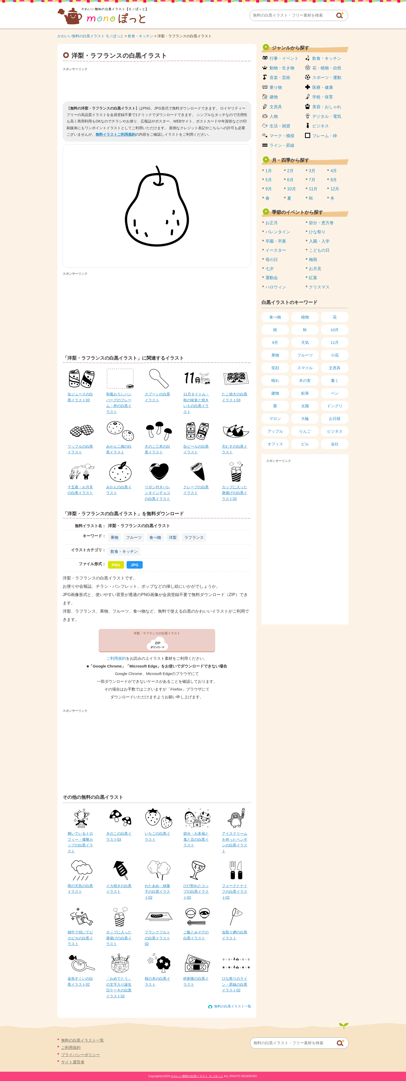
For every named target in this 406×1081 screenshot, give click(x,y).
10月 (291, 189)
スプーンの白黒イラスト (157, 397)
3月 (312, 171)
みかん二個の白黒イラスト (119, 449)
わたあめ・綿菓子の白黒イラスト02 (157, 891)
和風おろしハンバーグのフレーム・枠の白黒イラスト (119, 402)
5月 (268, 180)
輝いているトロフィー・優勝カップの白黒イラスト (80, 842)
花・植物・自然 (326, 68)
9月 (268, 189)
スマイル (305, 368)
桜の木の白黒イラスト (157, 981)
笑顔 (275, 368)
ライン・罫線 (282, 145)
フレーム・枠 (324, 136)
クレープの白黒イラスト (196, 490)
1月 (268, 171)
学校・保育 (322, 97)
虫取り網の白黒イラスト (234, 935)
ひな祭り (317, 232)
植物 (305, 317)
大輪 (305, 418)
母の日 (271, 259)
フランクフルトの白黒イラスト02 (157, 938)
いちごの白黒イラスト (157, 836)
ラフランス (194, 537)
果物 (114, 537)
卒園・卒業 (275, 241)
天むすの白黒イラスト (234, 449)
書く (335, 380)
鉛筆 (305, 393)
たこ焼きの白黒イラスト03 (234, 397)
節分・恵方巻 (321, 223)
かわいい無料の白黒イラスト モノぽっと (90, 36)
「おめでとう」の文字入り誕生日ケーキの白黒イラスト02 (119, 987)
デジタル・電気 (326, 116)
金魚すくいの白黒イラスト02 (80, 981)
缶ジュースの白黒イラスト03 (80, 397)
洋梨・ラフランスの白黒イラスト (157, 633)
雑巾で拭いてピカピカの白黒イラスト (80, 938)
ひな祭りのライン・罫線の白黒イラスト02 (234, 984)
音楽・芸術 (280, 77)
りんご (305, 431)
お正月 (271, 223)
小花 (335, 355)
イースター (275, 250)
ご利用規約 (116, 658)
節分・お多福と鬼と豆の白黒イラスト (196, 839)
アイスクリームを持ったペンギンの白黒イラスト (234, 842)
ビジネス (320, 126)
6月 (290, 180)
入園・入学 (319, 241)
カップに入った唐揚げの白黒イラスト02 (234, 493)
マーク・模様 (282, 136)
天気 (305, 342)
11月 (313, 189)
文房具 (276, 107)
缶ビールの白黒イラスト (196, 449)
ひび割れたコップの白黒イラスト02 (196, 891)
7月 (312, 180)
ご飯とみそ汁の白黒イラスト (196, 935)
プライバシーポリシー (80, 1055)
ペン (335, 393)
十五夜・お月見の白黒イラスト (80, 490)
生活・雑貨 (280, 126)
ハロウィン (275, 287)
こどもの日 (319, 250)
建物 (274, 97)
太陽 (305, 406)
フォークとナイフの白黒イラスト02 (234, 891)
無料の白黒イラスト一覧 (232, 1006)
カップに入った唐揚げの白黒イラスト (119, 938)
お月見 (315, 268)
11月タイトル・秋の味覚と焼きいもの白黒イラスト (196, 402)
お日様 (334, 418)
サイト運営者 (72, 1062)
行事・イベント (284, 58)
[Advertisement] (157, 84)
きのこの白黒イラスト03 (119, 836)
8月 (333, 180)
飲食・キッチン (140, 36)
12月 (334, 189)
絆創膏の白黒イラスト (196, 981)
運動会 (271, 277)
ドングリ (335, 406)
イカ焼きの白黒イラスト (119, 889)
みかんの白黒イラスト (119, 490)
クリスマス (319, 287)
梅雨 (313, 259)
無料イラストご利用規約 (115, 134)
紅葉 (313, 277)
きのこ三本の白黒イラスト (157, 449)
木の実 (305, 380)
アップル (275, 431)
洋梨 (173, 537)
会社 (335, 444)
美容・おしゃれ (326, 107)
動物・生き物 (282, 68)
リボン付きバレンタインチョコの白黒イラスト (157, 493)
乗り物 (276, 87)
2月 (290, 171)
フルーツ (134, 537)
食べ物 (155, 537)
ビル (305, 444)
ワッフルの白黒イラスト (80, 449)
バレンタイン (277, 232)
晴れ (275, 380)
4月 (333, 171)
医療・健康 (322, 87)
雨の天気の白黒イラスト (80, 889)
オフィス (275, 444)
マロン (275, 418)
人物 (274, 116)
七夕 (269, 268)
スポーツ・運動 (326, 77)
